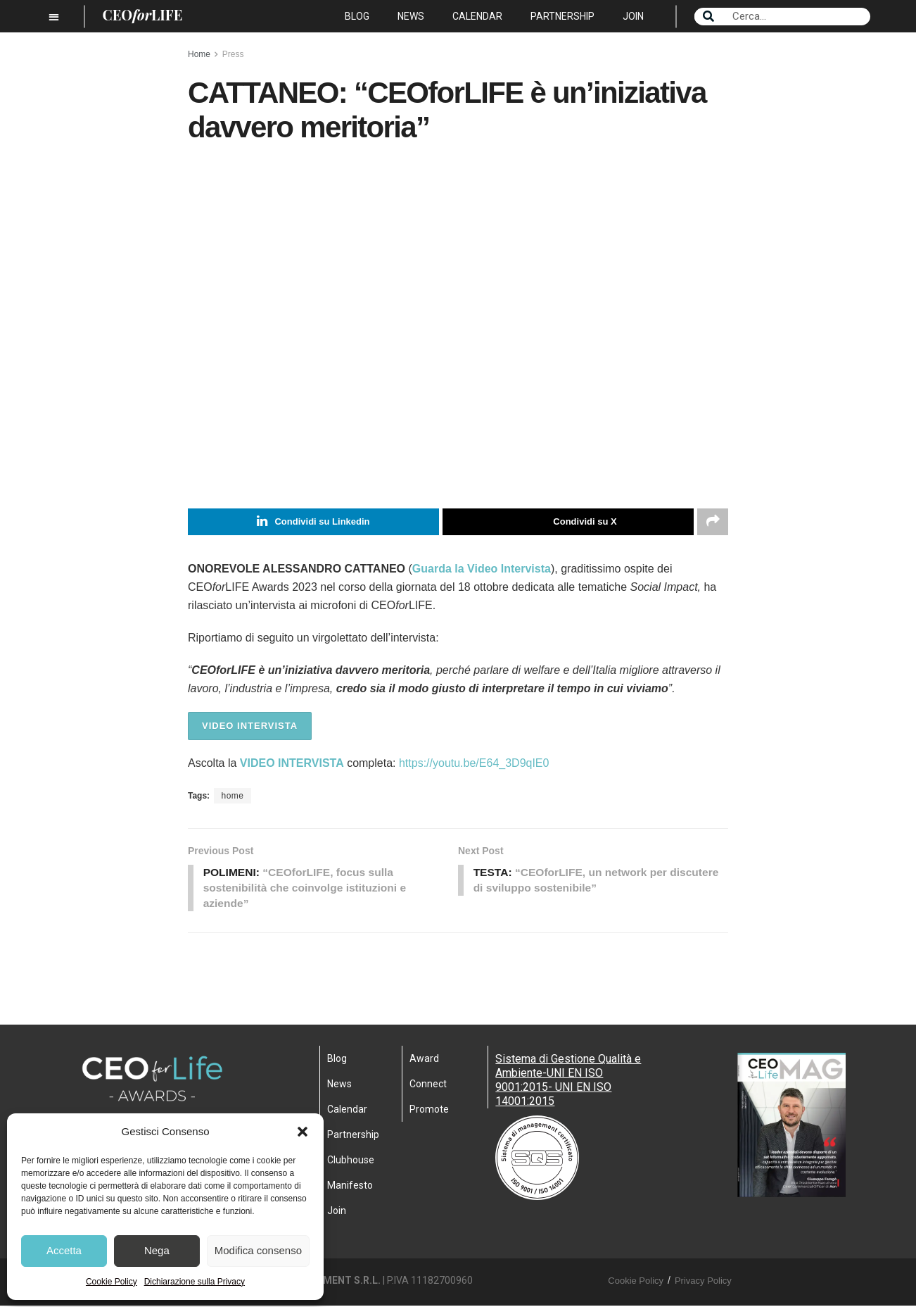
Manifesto (350, 1187)
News (410, 16)
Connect (428, 1086)
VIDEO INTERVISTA (250, 725)
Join (633, 16)
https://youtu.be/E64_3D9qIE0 (474, 763)
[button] (302, 1132)
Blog (357, 16)
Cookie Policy (111, 1282)
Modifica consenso (258, 1250)
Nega (157, 1250)
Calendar (477, 16)
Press (233, 54)
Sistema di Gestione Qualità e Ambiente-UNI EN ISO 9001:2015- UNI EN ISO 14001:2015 (568, 1082)
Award (424, 1060)
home (232, 796)
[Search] (708, 17)
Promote (429, 1111)
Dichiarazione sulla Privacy (194, 1282)
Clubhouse (350, 1162)
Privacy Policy (703, 1282)
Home (199, 54)
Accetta (64, 1250)
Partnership (562, 16)
